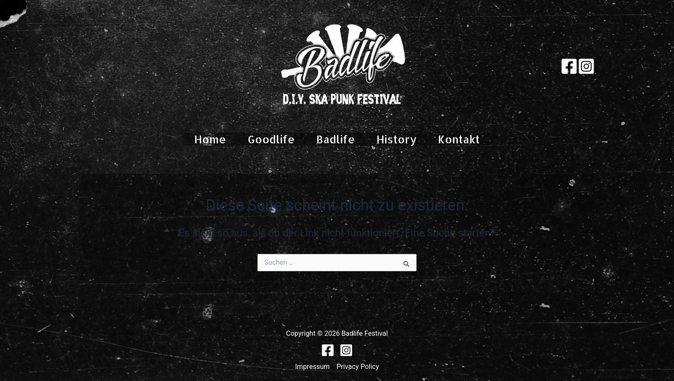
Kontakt (459, 139)
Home (210, 139)
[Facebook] (569, 66)
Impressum (312, 366)
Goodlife (271, 139)
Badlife (335, 139)
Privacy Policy (358, 366)
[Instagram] (586, 66)
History (397, 139)
